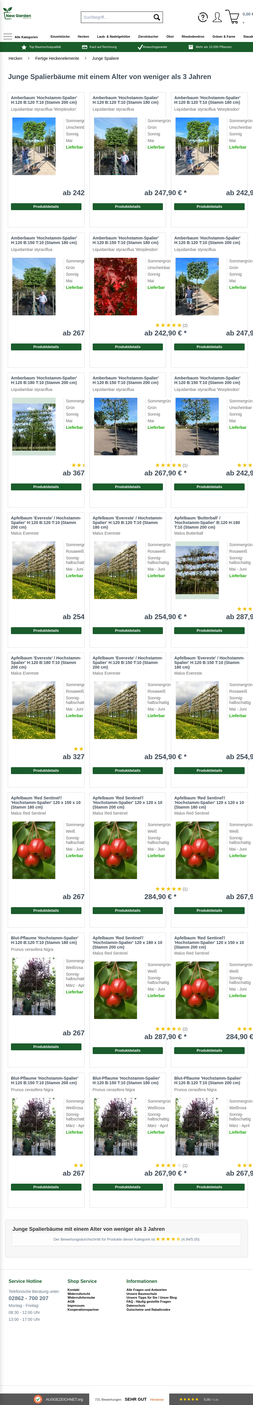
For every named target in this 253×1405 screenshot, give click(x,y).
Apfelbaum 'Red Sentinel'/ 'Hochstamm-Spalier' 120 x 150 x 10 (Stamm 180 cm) (46, 802)
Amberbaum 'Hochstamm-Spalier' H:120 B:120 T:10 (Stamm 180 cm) (207, 100)
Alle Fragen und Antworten (147, 1289)
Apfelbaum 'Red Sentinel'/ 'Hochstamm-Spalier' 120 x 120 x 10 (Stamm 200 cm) (127, 802)
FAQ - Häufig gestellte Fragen (149, 1301)
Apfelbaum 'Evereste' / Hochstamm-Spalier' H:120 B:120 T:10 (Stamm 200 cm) (46, 522)
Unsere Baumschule (142, 1293)
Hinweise (157, 1399)
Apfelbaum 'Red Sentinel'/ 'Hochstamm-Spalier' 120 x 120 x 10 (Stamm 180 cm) (209, 802)
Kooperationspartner (83, 1309)
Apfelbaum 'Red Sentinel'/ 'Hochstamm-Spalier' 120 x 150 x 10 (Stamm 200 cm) (209, 942)
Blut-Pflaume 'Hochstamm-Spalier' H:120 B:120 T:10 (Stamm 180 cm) (45, 940)
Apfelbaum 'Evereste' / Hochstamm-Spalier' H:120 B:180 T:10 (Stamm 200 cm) (46, 662)
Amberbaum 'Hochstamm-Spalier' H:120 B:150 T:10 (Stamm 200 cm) (207, 380)
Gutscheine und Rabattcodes (148, 1309)
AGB (71, 1301)
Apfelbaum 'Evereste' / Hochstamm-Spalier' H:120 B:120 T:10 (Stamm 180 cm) (128, 522)
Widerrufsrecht (79, 1293)
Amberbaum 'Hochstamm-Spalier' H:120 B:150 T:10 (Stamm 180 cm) (126, 240)
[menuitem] (122, 16)
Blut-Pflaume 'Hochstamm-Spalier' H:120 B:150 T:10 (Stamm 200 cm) (45, 1080)
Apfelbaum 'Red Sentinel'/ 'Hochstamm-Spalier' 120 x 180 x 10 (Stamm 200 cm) (127, 942)
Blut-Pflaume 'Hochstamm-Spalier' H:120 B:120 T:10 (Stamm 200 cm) (208, 1080)
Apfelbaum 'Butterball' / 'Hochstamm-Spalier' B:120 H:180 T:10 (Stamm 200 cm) (207, 522)
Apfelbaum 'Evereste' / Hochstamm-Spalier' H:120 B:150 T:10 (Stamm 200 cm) (128, 662)
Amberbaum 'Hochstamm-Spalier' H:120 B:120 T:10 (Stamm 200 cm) (44, 100)
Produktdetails (209, 206)
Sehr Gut (136, 1399)
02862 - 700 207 (28, 1298)
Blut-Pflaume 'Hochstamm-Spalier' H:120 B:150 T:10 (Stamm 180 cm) (126, 1080)
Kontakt (73, 1289)
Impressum (76, 1305)
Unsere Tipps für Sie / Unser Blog (152, 1297)
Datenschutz (136, 1305)
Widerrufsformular (81, 1297)
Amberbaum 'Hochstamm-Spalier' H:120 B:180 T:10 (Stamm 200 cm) (44, 380)
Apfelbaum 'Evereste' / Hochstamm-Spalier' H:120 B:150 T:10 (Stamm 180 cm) (209, 662)
